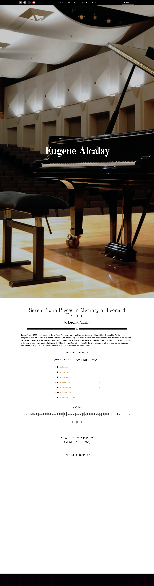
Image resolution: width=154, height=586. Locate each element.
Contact (94, 2)
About (71, 2)
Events (83, 2)
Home (62, 2)
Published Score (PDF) (77, 442)
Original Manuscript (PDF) (77, 437)
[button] (71, 2)
